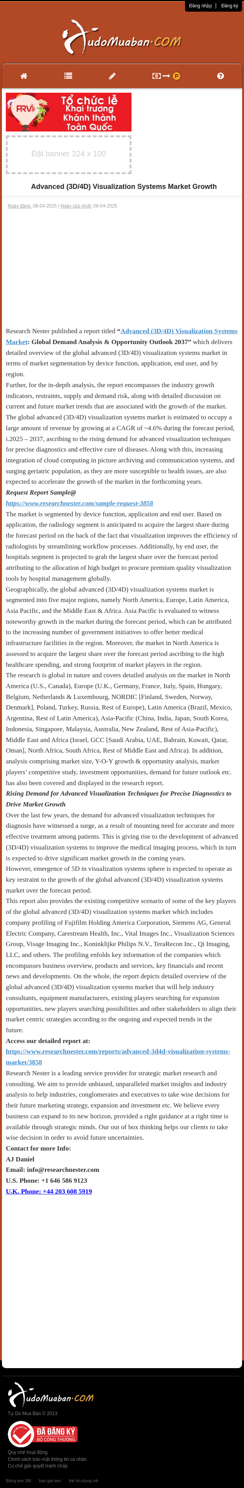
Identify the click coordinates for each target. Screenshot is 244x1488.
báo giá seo (50, 1480)
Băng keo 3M (18, 1480)
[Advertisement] (122, 267)
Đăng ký (229, 6)
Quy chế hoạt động (27, 1452)
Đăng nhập (200, 6)
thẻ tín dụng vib (83, 1480)
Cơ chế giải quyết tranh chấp (37, 1466)
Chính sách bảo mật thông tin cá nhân (47, 1459)
